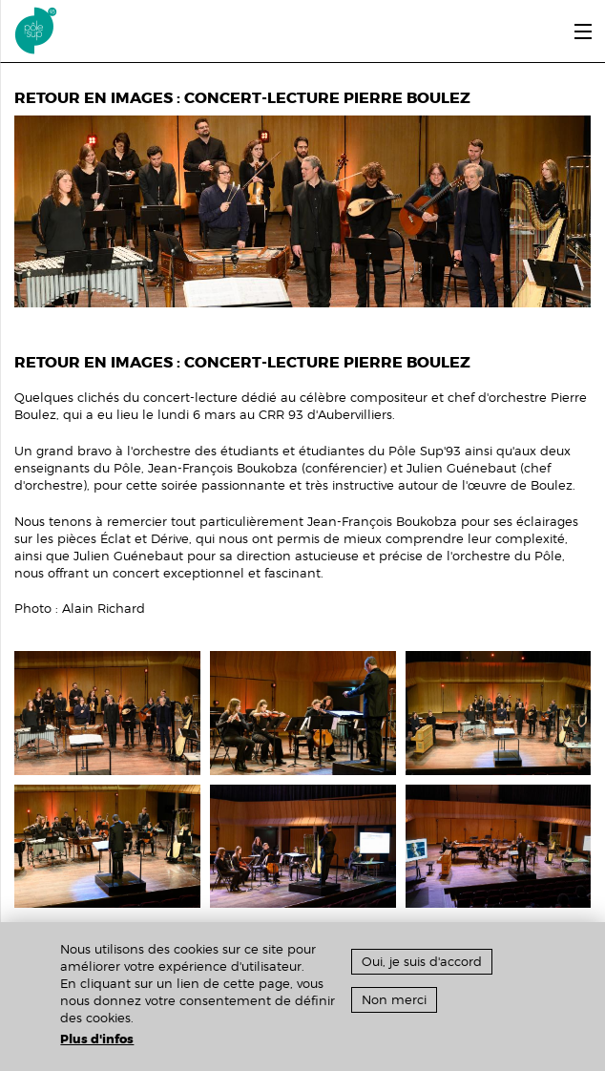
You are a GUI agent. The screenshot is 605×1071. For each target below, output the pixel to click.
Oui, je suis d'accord (422, 962)
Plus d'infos (97, 1039)
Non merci (394, 1000)
